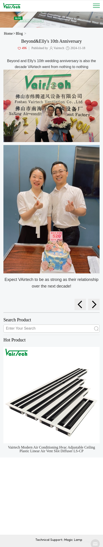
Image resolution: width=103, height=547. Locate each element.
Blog (19, 33)
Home (8, 33)
